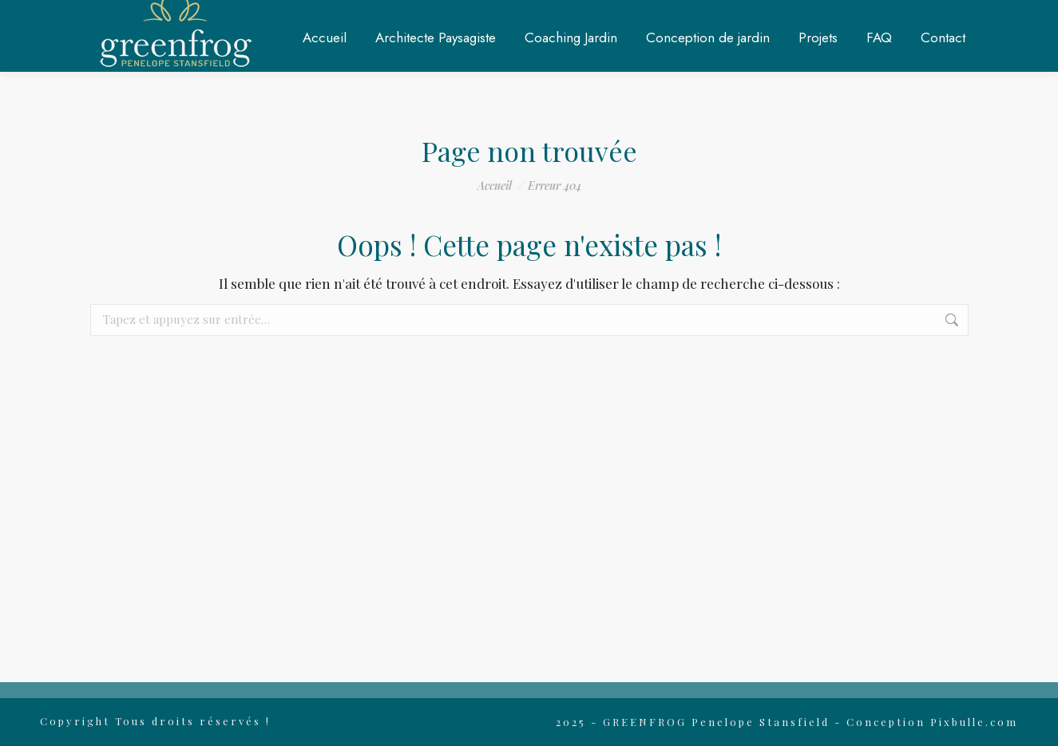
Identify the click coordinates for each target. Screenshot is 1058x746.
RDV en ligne (821, 18)
